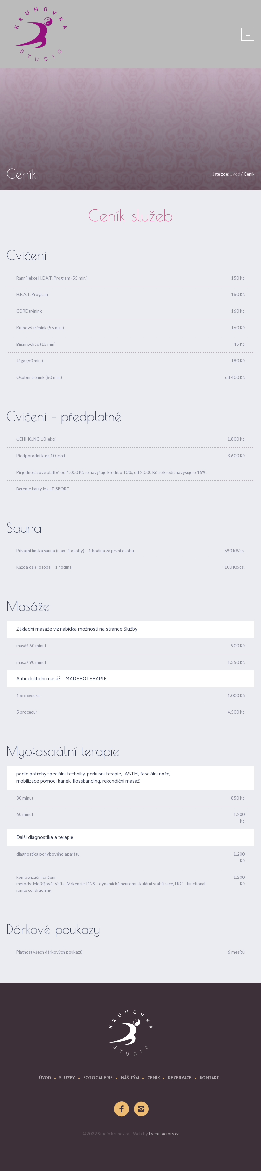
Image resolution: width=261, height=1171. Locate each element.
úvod (45, 1078)
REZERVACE (180, 1078)
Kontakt (209, 1078)
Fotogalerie (98, 1078)
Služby (67, 1078)
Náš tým (130, 1078)
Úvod (235, 173)
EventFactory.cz (164, 1133)
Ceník (153, 1078)
